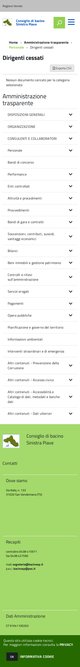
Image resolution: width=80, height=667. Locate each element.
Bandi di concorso (21, 162)
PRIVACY (66, 644)
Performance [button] (17, 174)
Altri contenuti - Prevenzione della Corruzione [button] (33, 365)
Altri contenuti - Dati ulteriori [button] (30, 413)
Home (13, 42)
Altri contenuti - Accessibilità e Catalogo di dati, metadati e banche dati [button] (34, 396)
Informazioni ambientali (25, 339)
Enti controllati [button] (19, 186)
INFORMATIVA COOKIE (37, 656)
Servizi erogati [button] (18, 291)
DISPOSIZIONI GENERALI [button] (26, 114)
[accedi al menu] (71, 22)
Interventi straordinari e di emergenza (36, 351)
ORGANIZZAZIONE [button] (21, 126)
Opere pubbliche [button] (20, 315)
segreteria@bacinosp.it (28, 564)
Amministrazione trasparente (46, 42)
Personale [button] (15, 150)
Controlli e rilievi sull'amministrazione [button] (23, 277)
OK (12, 656)
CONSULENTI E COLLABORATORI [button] (32, 138)
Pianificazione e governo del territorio (35, 327)
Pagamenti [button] (15, 303)
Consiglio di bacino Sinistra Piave (30, 22)
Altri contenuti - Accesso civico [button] (31, 379)
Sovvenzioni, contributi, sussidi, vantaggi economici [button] (31, 236)
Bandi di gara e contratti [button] (26, 221)
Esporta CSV (62, 68)
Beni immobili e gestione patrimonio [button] (34, 262)
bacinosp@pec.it (24, 568)
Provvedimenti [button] (18, 210)
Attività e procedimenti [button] (25, 198)
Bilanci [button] (13, 250)
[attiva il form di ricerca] (59, 22)
